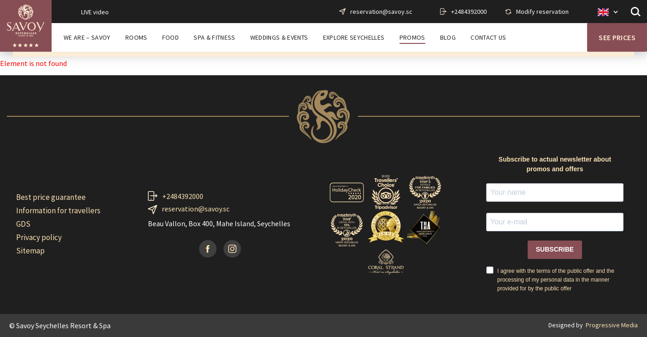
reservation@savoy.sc (381, 11)
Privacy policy (39, 237)
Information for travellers (58, 210)
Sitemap (30, 251)
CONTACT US (488, 38)
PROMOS (412, 38)
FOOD (170, 38)
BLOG (448, 38)
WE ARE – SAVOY (87, 38)
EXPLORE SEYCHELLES (354, 38)
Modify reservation (542, 11)
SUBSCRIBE (555, 249)
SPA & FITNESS (214, 38)
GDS (23, 224)
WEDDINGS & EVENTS (279, 38)
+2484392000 (469, 11)
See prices (617, 37)
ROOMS (136, 38)
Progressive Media (612, 325)
